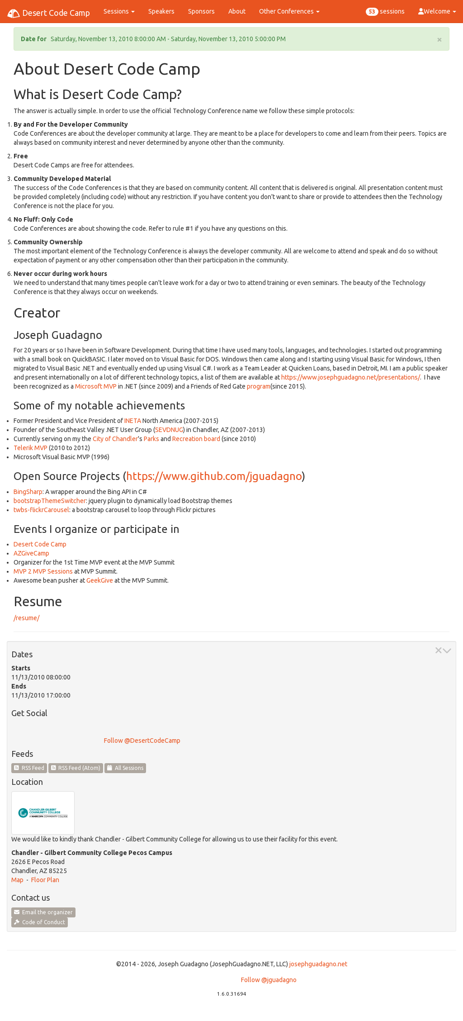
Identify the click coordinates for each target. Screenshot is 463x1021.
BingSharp (28, 491)
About (237, 11)
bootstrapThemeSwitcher (50, 500)
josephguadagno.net (318, 964)
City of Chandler (115, 438)
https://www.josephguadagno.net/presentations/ (350, 377)
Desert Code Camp (48, 13)
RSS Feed (29, 768)
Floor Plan (45, 879)
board (212, 438)
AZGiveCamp (31, 553)
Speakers (161, 11)
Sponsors (201, 11)
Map (17, 879)
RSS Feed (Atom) (76, 768)
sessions (385, 12)
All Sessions (125, 768)
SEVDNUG (169, 429)
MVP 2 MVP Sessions (43, 571)
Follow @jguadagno (269, 979)
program (258, 386)
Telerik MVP (30, 447)
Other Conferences (289, 11)
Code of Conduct (39, 922)
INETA (132, 420)
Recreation (187, 438)
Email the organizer (43, 912)
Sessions (119, 11)
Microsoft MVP (96, 386)
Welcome (437, 11)
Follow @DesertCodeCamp (142, 740)
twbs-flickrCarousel (41, 509)
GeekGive (99, 580)
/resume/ (26, 618)
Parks (151, 438)
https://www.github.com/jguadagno (214, 476)
